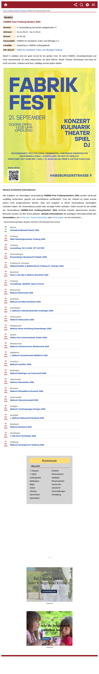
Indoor (32, 488)
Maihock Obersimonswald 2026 (24, 400)
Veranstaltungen (58, 491)
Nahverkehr (34, 498)
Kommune (24, 217)
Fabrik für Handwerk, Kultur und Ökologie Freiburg (39, 50)
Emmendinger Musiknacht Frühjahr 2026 (28, 257)
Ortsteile (55, 471)
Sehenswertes (58, 474)
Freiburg (10, 11)
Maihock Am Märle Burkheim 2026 (25, 302)
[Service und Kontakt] (87, 5)
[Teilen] (75, 5)
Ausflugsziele (35, 478)
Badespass (34, 481)
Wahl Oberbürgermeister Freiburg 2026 (27, 239)
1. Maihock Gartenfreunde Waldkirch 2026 (29, 355)
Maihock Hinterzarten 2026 (22, 320)
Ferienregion (58, 217)
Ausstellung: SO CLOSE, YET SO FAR (27, 248)
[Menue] (93, 5)
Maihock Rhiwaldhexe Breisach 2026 (26, 391)
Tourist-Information (38, 217)
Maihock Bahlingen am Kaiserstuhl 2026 (28, 373)
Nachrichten (35, 495)
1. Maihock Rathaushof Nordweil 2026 (27, 418)
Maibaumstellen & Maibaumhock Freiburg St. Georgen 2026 (37, 266)
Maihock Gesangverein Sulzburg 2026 (27, 445)
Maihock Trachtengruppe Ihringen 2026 (27, 409)
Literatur (33, 491)
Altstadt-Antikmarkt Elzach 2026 (24, 230)
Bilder (32, 484)
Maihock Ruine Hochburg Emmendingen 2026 (30, 329)
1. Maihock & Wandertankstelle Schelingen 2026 (31, 311)
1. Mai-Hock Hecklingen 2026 (23, 436)
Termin (5, 11)
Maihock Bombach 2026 (21, 427)
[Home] (6, 5)
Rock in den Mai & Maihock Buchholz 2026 (29, 275)
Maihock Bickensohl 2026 (21, 293)
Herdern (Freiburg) (20, 11)
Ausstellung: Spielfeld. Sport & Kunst (27, 284)
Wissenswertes (58, 481)
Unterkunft (56, 488)
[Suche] (81, 5)
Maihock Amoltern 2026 (20, 364)
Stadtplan (56, 478)
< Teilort (33, 474)
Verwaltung (56, 495)
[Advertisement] (49, 532)
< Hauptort (34, 471)
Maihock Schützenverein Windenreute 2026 (29, 346)
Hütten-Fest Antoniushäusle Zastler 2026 (28, 337)
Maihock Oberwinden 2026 (22, 382)
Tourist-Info (56, 484)
